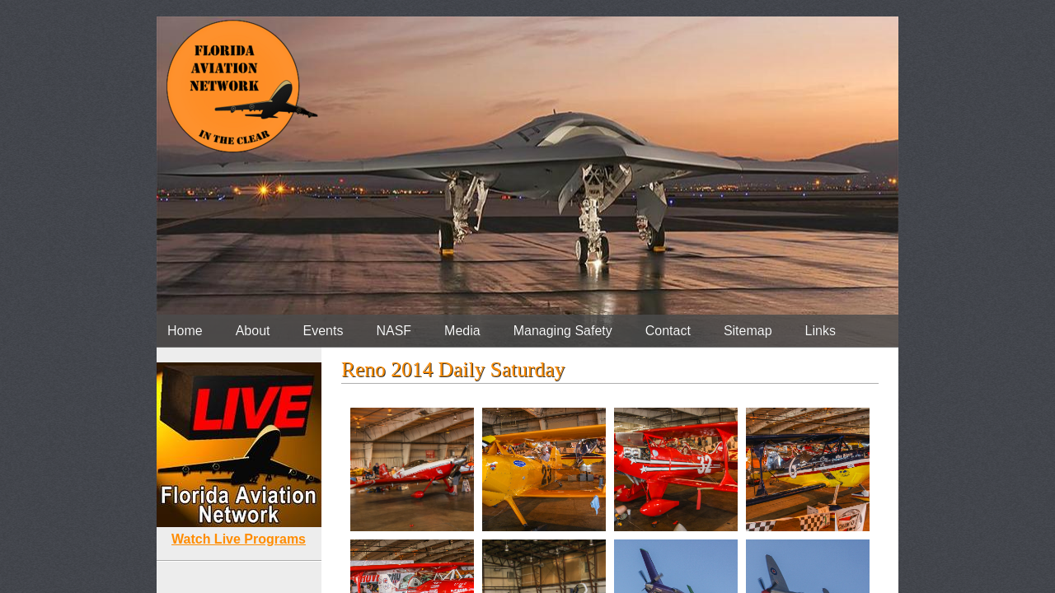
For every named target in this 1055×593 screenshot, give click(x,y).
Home (185, 331)
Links (820, 331)
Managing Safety (562, 331)
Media (462, 331)
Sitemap (748, 331)
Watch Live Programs (238, 539)
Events (323, 331)
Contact (668, 331)
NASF (393, 331)
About (253, 331)
